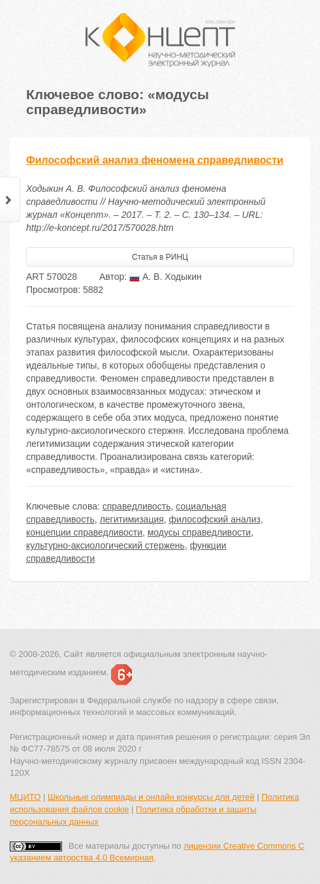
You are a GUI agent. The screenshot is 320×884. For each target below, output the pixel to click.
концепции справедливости (84, 532)
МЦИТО (25, 797)
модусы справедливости (199, 532)
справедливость (137, 506)
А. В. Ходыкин (165, 276)
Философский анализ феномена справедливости (154, 160)
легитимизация (132, 519)
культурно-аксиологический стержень (105, 545)
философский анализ (215, 519)
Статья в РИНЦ (160, 257)
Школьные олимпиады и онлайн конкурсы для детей (151, 797)
